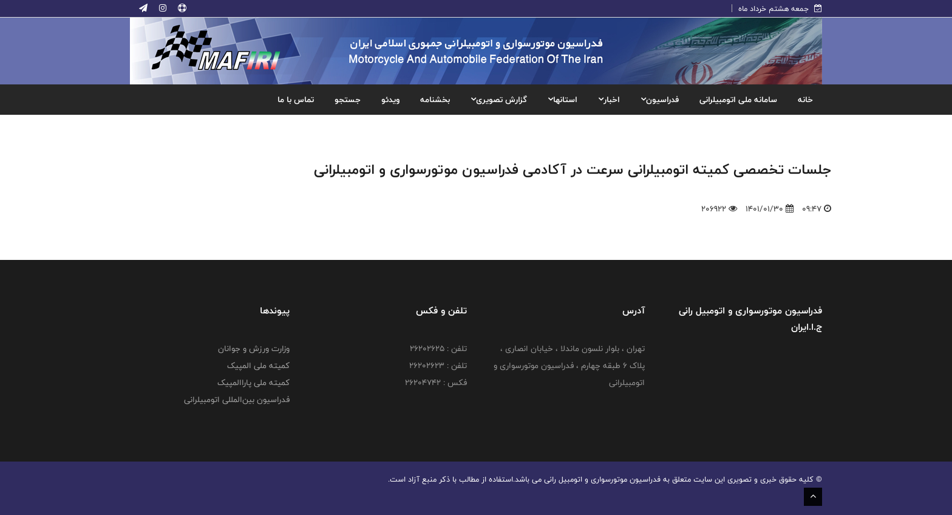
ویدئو (390, 99)
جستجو (348, 99)
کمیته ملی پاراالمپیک (253, 382)
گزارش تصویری (499, 99)
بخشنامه (435, 99)
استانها (562, 99)
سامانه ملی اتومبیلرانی (738, 99)
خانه (805, 99)
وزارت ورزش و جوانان (254, 348)
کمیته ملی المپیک (258, 365)
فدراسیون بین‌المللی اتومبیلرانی (237, 399)
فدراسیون (660, 99)
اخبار (609, 99)
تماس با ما (295, 99)
